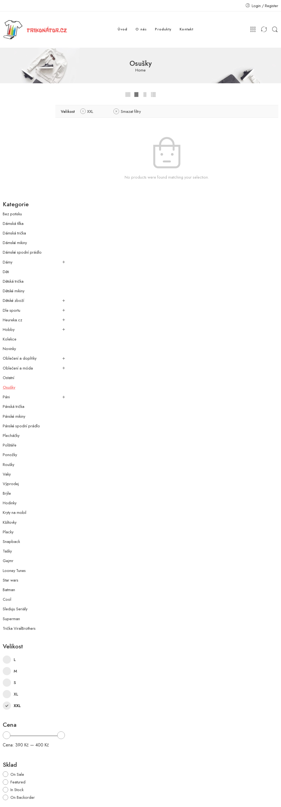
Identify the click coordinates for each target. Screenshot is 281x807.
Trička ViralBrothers (19, 532)
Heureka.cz (12, 224)
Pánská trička (13, 310)
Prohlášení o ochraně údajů (254, 793)
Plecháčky (11, 339)
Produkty (163, 29)
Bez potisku (12, 118)
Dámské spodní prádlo (22, 156)
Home (140, 70)
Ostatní (8, 282)
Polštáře (9, 349)
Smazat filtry (151, 111)
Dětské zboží (13, 204)
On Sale (17, 678)
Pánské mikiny (14, 320)
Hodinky (9, 407)
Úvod (122, 29)
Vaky (7, 378)
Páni (6, 301)
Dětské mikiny (13, 195)
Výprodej (11, 388)
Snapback (11, 445)
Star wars (10, 484)
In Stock (17, 694)
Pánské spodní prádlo (21, 330)
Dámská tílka (13, 127)
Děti (6, 176)
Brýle (7, 397)
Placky (8, 436)
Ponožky (10, 359)
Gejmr (8, 465)
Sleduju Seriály (15, 513)
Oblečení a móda (18, 272)
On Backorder (22, 701)
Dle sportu (11, 214)
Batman (9, 494)
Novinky (9, 253)
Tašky (7, 455)
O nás (141, 29)
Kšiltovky (9, 426)
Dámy (7, 166)
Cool (7, 503)
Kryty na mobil (14, 416)
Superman (11, 522)
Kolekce (9, 243)
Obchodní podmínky (205, 793)
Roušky (8, 368)
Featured (17, 686)
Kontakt (186, 29)
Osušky (9, 291)
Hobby (9, 233)
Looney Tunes (14, 474)
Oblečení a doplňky (19, 262)
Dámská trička (14, 137)
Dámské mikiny (15, 147)
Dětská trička (13, 185)
